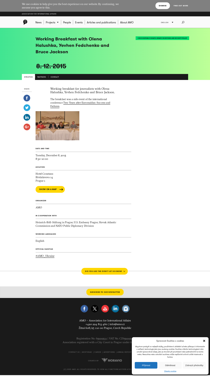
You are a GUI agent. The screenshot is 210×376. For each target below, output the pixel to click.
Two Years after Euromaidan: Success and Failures (80, 105)
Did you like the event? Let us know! (103, 272)
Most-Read (87, 353)
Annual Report (124, 353)
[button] (204, 340)
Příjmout (146, 365)
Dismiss (163, 5)
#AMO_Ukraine (45, 256)
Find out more (181, 6)
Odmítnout (170, 365)
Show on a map (48, 190)
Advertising (109, 353)
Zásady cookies (170, 371)
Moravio (112, 361)
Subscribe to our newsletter (105, 293)
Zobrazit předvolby (194, 365)
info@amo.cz (117, 325)
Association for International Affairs (39, 14)
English (165, 22)
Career (97, 353)
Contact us (74, 353)
